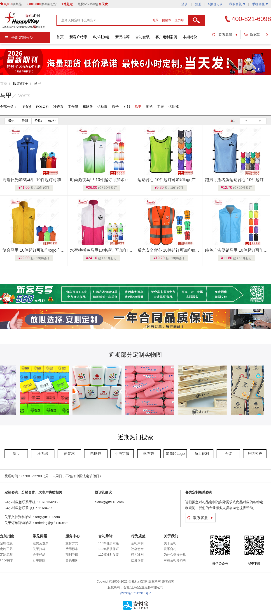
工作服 (73, 107)
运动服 (102, 107)
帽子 (115, 107)
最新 (25, 121)
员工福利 (201, 454)
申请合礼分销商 (175, 560)
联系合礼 (170, 549)
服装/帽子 (20, 83)
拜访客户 (255, 454)
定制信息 (6, 543)
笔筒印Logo (175, 454)
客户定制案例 (166, 37)
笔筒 (156, 20)
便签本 (167, 20)
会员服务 (71, 560)
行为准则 (137, 554)
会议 (228, 454)
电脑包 (95, 454)
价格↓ (38, 121)
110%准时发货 (108, 554)
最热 (11, 121)
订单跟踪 (39, 560)
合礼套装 (142, 37)
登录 (184, 4)
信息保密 (137, 560)
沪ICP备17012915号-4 (135, 593)
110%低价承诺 (108, 543)
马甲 (37, 83)
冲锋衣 (58, 107)
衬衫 (126, 107)
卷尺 (16, 454)
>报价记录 (215, 4)
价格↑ (52, 121)
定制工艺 (6, 549)
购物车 (255, 35)
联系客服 (225, 35)
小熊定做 (122, 454)
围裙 (149, 107)
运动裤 (173, 107)
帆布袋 (148, 454)
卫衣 (160, 107)
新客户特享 (78, 37)
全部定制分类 (22, 38)
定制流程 (6, 554)
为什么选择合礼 (175, 554)
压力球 (179, 20)
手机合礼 (260, 4)
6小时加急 (101, 37)
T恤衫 (27, 107)
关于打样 (39, 549)
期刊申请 (71, 554)
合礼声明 (137, 543)
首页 (60, 37)
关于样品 (39, 554)
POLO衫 (42, 107)
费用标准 (71, 549)
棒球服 (88, 107)
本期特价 (190, 37)
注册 (198, 4)
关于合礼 (170, 543)
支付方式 (71, 543)
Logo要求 (6, 560)
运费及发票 (41, 543)
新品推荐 (122, 37)
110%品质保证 (108, 549)
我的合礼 (237, 4)
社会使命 (137, 549)
